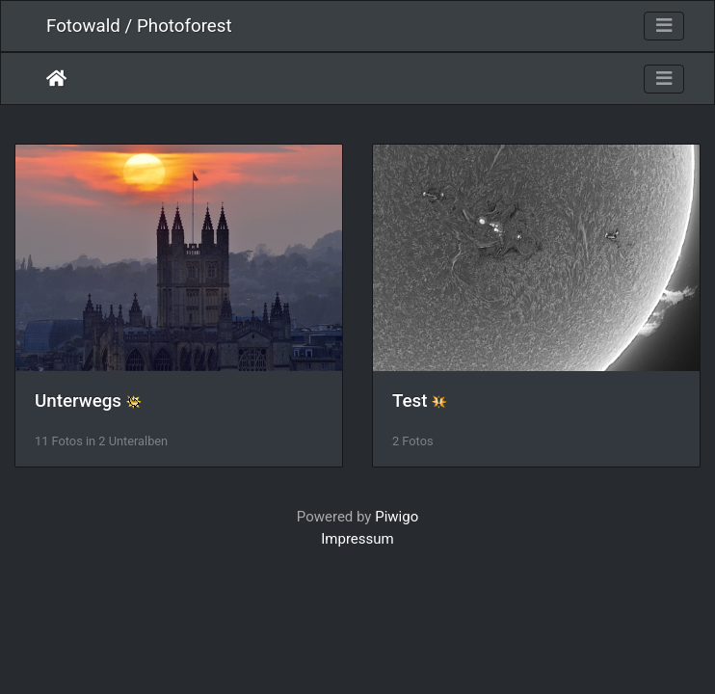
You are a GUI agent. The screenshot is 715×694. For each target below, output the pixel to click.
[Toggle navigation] (664, 26)
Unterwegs (78, 401)
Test (410, 401)
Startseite (56, 78)
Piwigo (396, 516)
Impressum (357, 538)
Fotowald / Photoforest (139, 26)
